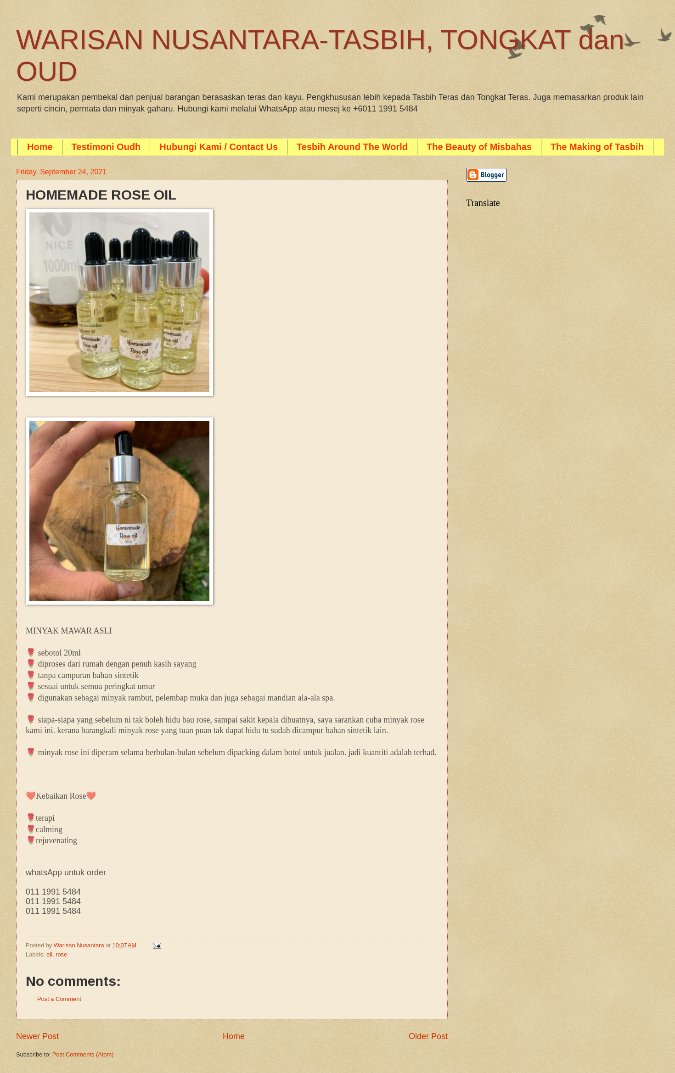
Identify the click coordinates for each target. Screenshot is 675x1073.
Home (40, 147)
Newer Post (37, 1036)
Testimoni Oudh (106, 147)
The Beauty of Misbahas (479, 147)
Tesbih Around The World (352, 147)
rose (61, 954)
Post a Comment (59, 998)
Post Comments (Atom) (83, 1054)
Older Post (428, 1036)
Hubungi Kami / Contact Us (218, 147)
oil (49, 954)
